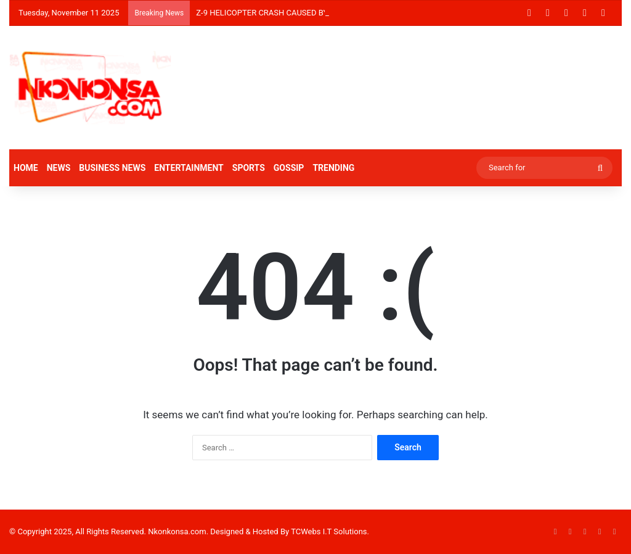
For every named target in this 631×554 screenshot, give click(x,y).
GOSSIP (289, 168)
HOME (26, 168)
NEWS (59, 168)
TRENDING (333, 168)
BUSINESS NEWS (112, 168)
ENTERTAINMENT (188, 168)
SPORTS (248, 168)
